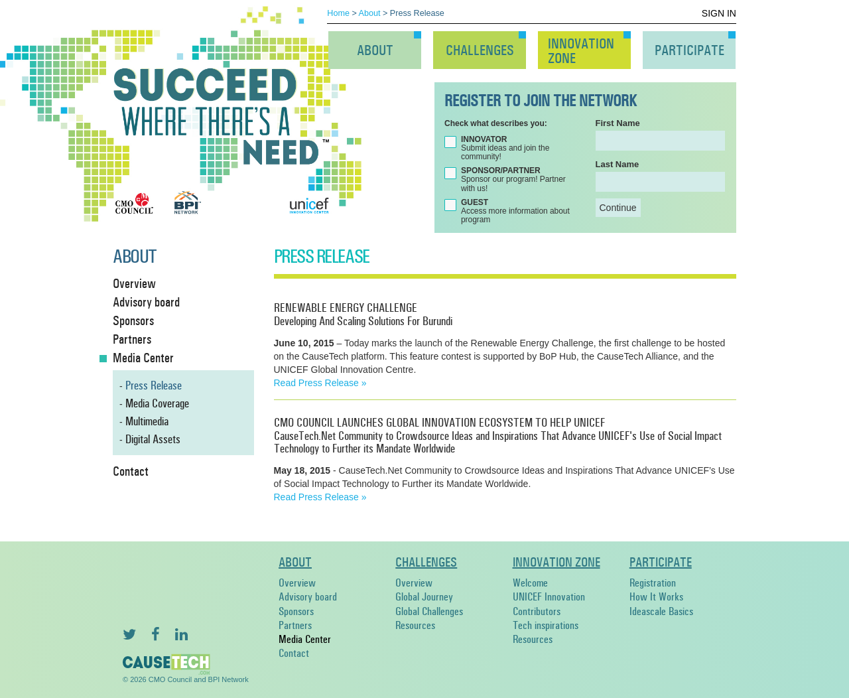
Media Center (143, 358)
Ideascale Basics (661, 611)
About (370, 13)
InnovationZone (581, 51)
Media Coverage (157, 403)
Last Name (617, 164)
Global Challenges (429, 611)
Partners (132, 339)
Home (338, 13)
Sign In (719, 13)
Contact (131, 471)
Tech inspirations (545, 625)
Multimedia (146, 421)
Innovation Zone (556, 562)
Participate (689, 50)
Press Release (153, 385)
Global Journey (424, 597)
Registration (652, 583)
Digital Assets (152, 439)
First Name (618, 123)
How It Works (656, 597)
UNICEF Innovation (549, 597)
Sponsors (133, 320)
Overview (134, 283)
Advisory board (146, 302)
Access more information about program (515, 211)
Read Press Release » (320, 383)
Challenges (480, 50)
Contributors (536, 611)
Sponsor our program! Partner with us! (513, 179)
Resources (415, 625)
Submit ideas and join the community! (505, 148)
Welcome (530, 583)
